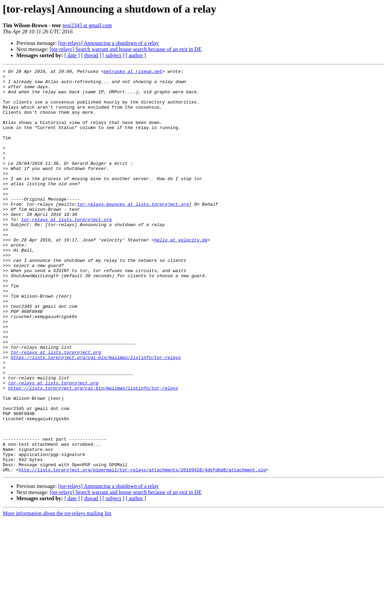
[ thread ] (91, 55)
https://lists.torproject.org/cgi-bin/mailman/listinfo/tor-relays (96, 415)
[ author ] (136, 55)
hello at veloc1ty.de (180, 274)
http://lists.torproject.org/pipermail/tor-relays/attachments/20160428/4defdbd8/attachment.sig (142, 550)
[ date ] (72, 55)
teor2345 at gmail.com (87, 25)
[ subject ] (113, 55)
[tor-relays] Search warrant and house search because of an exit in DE (126, 49)
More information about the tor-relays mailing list (57, 594)
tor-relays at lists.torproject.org (66, 250)
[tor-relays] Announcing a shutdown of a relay (108, 43)
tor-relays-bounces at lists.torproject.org (133, 231)
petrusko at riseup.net (133, 72)
